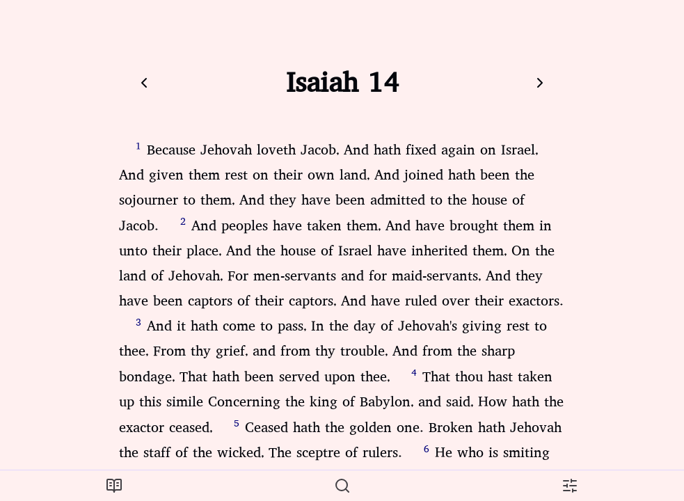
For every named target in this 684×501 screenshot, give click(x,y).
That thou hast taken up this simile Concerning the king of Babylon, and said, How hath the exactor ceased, (341, 402)
